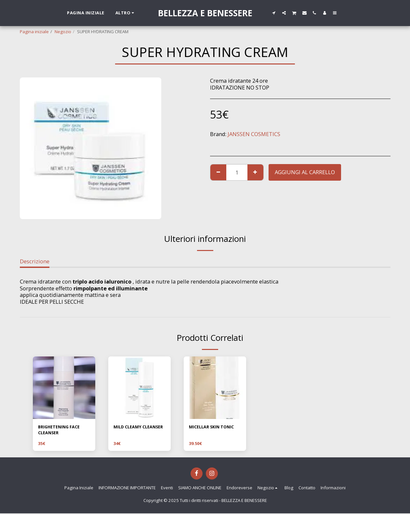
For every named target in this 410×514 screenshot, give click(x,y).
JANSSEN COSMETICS (254, 134)
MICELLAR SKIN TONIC (212, 427)
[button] (274, 12)
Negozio (63, 32)
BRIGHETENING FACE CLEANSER (59, 430)
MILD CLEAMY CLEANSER (139, 427)
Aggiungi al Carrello (305, 172)
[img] (64, 387)
